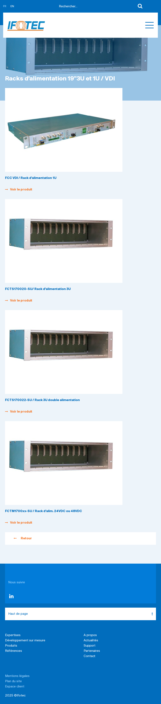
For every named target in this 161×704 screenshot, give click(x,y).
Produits (11, 645)
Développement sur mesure (25, 640)
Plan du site (13, 681)
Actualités (91, 640)
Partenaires (92, 651)
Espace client (14, 686)
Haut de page (82, 614)
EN (12, 6)
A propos (90, 635)
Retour (23, 538)
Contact (89, 656)
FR (4, 6)
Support (89, 645)
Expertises (13, 635)
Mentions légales (17, 676)
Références (13, 651)
